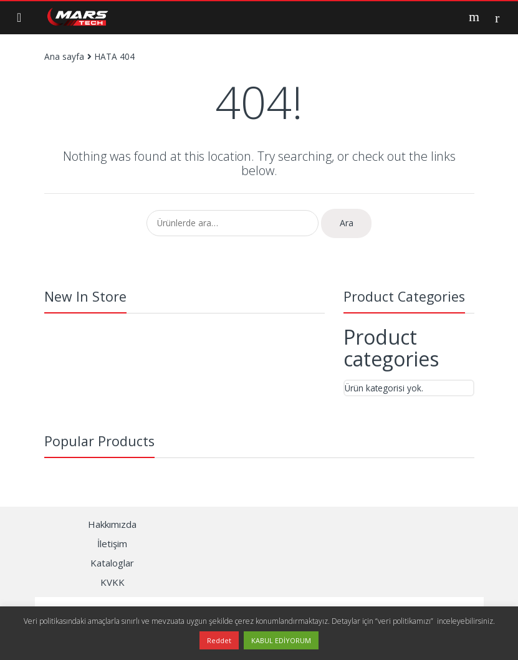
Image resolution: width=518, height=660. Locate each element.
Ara (346, 223)
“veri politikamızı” (405, 621)
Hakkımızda (112, 524)
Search (475, 17)
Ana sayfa (64, 56)
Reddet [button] (219, 640)
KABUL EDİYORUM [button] (281, 640)
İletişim (112, 543)
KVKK (112, 582)
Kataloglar (112, 563)
